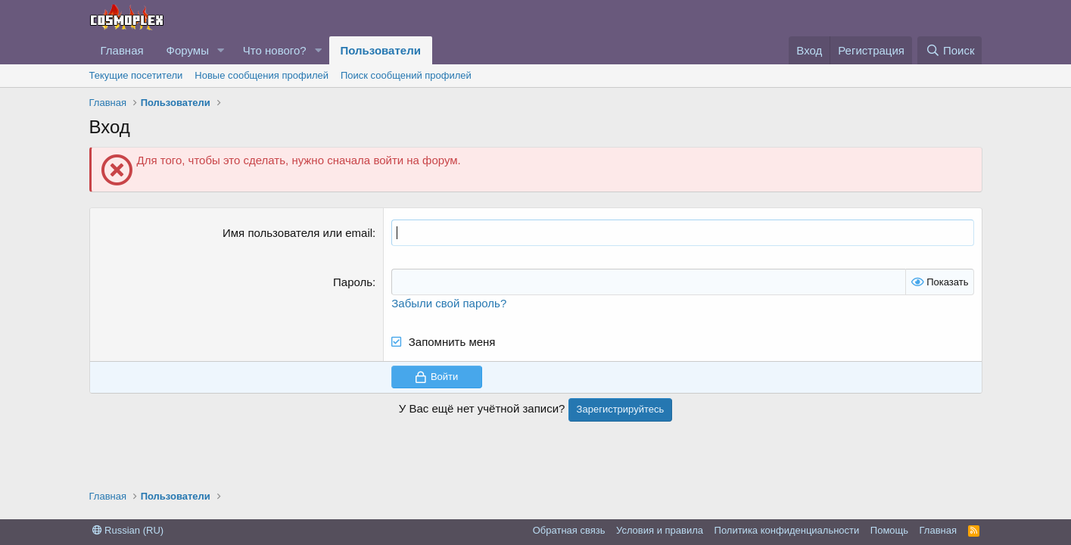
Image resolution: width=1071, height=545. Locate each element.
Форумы (188, 50)
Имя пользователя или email (297, 232)
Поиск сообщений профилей (406, 75)
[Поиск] (949, 50)
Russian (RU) (128, 530)
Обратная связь (569, 530)
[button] (221, 50)
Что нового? (275, 50)
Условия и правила (659, 530)
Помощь (889, 530)
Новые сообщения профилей (261, 75)
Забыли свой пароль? (448, 303)
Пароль (352, 282)
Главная (122, 50)
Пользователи (381, 50)
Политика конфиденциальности (787, 530)
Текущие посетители (136, 75)
